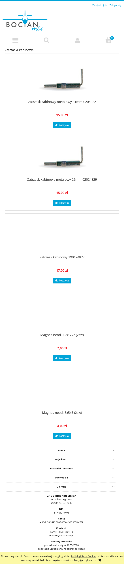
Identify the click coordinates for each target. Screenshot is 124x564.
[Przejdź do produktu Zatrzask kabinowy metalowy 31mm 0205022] (62, 80)
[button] (15, 40)
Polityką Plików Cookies (83, 556)
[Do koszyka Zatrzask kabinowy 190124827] (62, 281)
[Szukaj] (46, 40)
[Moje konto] (77, 40)
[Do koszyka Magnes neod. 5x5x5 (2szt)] (62, 436)
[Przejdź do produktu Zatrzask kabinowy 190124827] (62, 235)
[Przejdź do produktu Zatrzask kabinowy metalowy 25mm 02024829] (62, 158)
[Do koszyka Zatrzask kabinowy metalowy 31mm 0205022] (62, 125)
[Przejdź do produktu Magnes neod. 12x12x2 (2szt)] (62, 313)
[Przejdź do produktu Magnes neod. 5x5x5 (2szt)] (62, 391)
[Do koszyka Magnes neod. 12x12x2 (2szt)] (62, 358)
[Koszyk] (108, 40)
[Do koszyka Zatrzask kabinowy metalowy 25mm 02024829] (62, 203)
